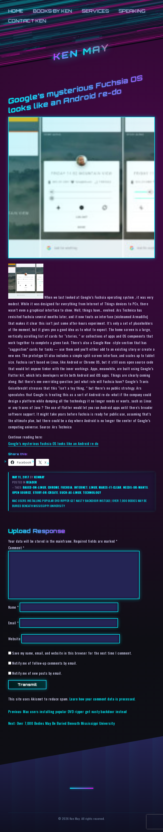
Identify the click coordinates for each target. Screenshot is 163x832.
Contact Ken (27, 20)
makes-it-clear (110, 487)
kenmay (39, 477)
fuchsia (66, 487)
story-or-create (45, 492)
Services (95, 11)
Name (13, 607)
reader (31, 482)
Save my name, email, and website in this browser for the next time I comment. (72, 652)
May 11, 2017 (21, 477)
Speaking (132, 11)
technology (92, 492)
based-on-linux (34, 487)
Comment (16, 547)
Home (15, 11)
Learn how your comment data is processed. (102, 698)
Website (14, 638)
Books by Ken (52, 11)
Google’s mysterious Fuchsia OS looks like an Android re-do (53, 443)
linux (93, 487)
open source (21, 492)
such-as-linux (70, 492)
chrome (53, 487)
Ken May (81, 52)
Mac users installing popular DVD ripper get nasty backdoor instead (61, 500)
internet (81, 487)
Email (13, 623)
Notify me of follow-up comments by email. (44, 663)
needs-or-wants (135, 487)
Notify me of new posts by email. (37, 673)
